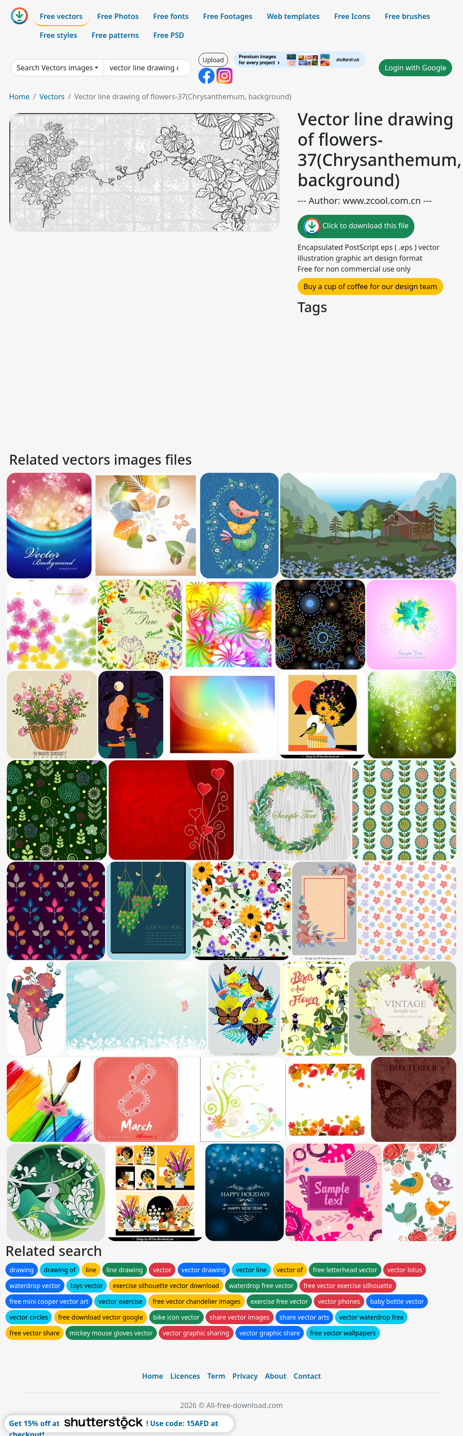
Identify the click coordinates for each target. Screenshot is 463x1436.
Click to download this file (355, 226)
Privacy (245, 1376)
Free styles (58, 35)
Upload (213, 59)
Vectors (51, 97)
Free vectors (61, 16)
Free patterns (115, 35)
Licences (185, 1376)
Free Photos (117, 16)
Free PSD (168, 35)
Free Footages (227, 16)
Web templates (293, 16)
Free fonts (171, 16)
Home (19, 97)
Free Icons (352, 16)
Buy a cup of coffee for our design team (370, 286)
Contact (307, 1376)
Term (216, 1376)
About (275, 1376)
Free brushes (407, 16)
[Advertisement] (231, 382)
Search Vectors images (55, 68)
